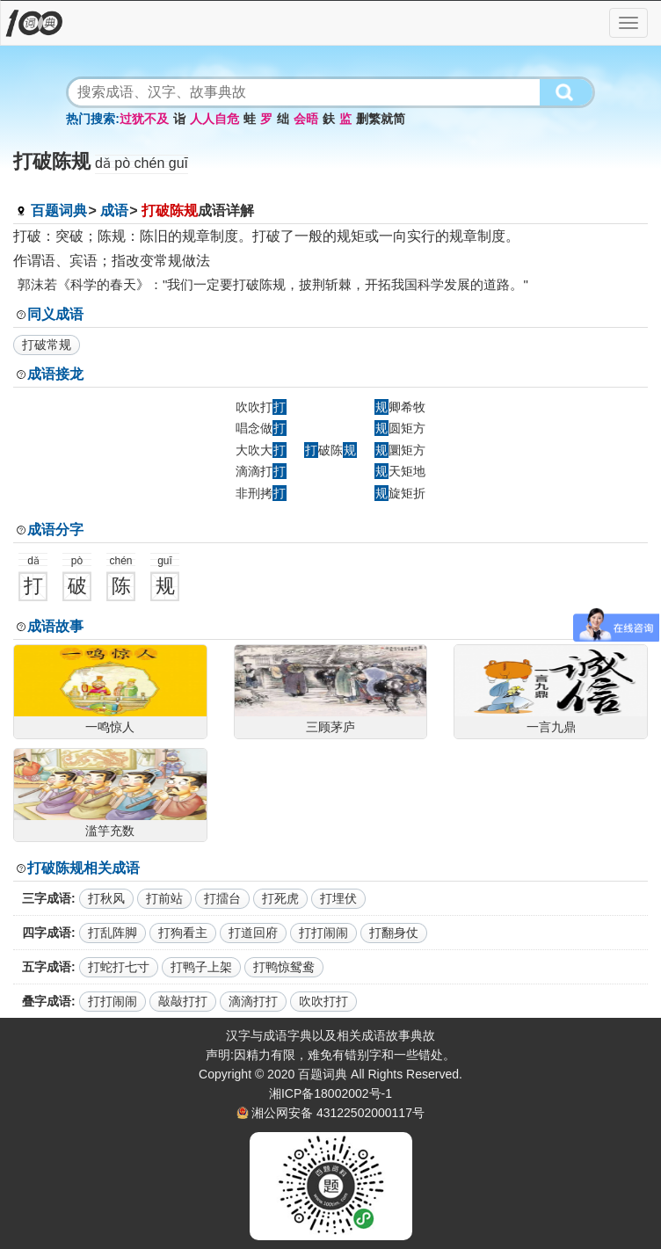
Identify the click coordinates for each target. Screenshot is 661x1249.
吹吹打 (261, 407)
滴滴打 (261, 471)
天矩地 (399, 471)
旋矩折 (399, 493)
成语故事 (55, 626)
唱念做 (261, 428)
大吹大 (261, 450)
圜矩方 (399, 450)
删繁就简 (380, 119)
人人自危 (214, 119)
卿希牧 (399, 407)
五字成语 (46, 967)
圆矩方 (399, 428)
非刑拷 (261, 493)
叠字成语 (46, 1001)
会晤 (306, 119)
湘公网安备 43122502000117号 (338, 1113)
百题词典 (59, 210)
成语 (114, 210)
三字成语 (46, 898)
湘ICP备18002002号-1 (330, 1093)
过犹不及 (144, 119)
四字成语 (46, 933)
